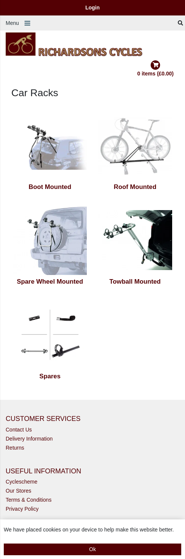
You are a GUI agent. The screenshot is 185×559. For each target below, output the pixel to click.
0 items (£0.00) (155, 68)
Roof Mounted (135, 186)
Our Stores (18, 491)
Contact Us (19, 430)
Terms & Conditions (28, 500)
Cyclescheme (21, 482)
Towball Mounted (135, 281)
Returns (15, 448)
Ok (92, 549)
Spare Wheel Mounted (50, 281)
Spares (49, 376)
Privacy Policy (22, 509)
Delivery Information (29, 439)
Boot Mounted (50, 186)
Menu (12, 23)
